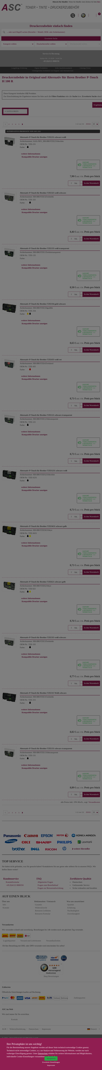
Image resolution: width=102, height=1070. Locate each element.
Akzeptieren (51, 1058)
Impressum (51, 1065)
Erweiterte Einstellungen (51, 1062)
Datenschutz (43, 1053)
